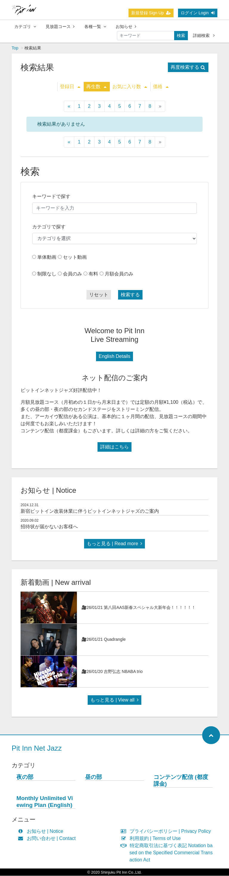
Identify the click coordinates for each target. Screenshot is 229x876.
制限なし (46, 274)
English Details (114, 356)
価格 (160, 86)
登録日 (70, 86)
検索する (130, 294)
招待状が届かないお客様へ (49, 526)
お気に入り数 (129, 86)
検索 (181, 35)
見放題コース (60, 26)
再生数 (96, 86)
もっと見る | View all (114, 700)
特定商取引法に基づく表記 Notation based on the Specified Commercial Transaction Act (168, 853)
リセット (98, 294)
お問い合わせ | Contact (48, 838)
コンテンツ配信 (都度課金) (181, 780)
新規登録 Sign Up (151, 12)
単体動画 (46, 257)
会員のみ (72, 274)
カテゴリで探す (49, 227)
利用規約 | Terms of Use (152, 838)
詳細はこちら (114, 447)
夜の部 (24, 777)
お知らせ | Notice (42, 831)
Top (15, 48)
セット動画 (75, 257)
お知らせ (126, 26)
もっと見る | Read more (114, 543)
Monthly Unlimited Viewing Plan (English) (44, 801)
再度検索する (188, 67)
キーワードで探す (51, 196)
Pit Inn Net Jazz (37, 748)
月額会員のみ (119, 274)
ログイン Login (198, 12)
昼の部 (93, 777)
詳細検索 (204, 35)
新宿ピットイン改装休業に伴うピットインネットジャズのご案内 (90, 511)
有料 (93, 274)
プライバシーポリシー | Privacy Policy (167, 831)
